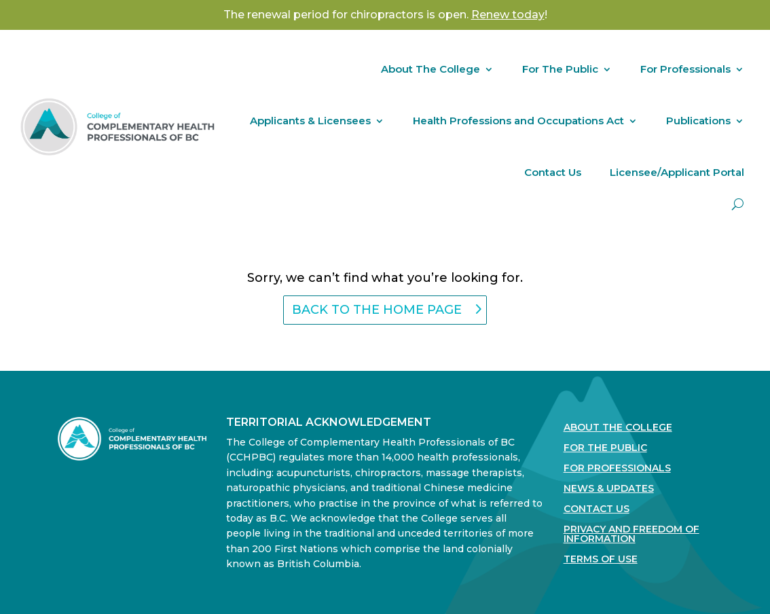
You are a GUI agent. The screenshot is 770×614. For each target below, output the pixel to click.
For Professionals (685, 68)
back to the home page (377, 309)
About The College (430, 68)
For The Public (560, 68)
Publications (698, 120)
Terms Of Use (601, 559)
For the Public (605, 448)
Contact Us (552, 172)
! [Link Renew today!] (509, 14)
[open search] (738, 204)
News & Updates (609, 489)
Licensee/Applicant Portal (677, 172)
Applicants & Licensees (310, 120)
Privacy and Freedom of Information (631, 534)
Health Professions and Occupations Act (518, 120)
